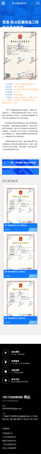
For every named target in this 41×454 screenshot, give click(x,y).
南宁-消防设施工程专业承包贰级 (23, 163)
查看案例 (32, 229)
